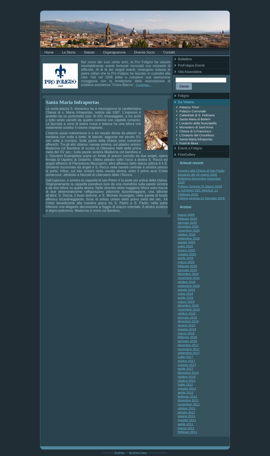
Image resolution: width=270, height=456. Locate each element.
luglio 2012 (185, 384)
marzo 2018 (186, 333)
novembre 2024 (189, 278)
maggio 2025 (187, 254)
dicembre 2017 (188, 345)
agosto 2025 (186, 242)
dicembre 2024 (188, 274)
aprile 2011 (185, 424)
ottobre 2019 (187, 313)
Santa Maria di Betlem (195, 119)
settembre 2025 (189, 238)
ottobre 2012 (187, 380)
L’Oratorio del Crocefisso (197, 135)
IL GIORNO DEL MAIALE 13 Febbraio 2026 (198, 192)
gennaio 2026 (187, 222)
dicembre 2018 (188, 321)
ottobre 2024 (187, 282)
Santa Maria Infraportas (72, 102)
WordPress (119, 453)
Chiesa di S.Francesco (195, 131)
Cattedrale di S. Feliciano (197, 115)
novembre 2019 (189, 309)
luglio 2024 (185, 293)
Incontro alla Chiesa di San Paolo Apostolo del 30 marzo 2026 (201, 172)
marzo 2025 (186, 262)
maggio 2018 (187, 329)
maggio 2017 (187, 365)
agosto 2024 (186, 289)
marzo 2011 (186, 428)
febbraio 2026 (187, 218)
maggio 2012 (187, 388)
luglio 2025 (185, 246)
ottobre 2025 (187, 234)
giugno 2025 (186, 250)
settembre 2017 (189, 353)
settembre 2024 (189, 286)
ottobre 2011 (187, 408)
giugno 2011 (186, 416)
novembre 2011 (189, 404)
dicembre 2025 (188, 226)
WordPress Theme (138, 453)
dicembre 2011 (188, 400)
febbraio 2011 (187, 432)
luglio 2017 (185, 357)
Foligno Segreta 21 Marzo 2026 (200, 186)
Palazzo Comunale (193, 111)
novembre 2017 (189, 349)
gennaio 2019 (187, 317)
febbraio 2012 (187, 396)
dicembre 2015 (188, 372)
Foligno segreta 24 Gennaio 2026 (201, 198)
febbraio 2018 (187, 337)
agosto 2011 (186, 412)
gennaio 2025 (187, 270)
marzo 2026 (186, 214)
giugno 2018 (186, 325)
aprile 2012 (185, 392)
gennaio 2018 (187, 341)
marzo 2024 (186, 301)
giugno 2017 (186, 361)
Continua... (143, 85)
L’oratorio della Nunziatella (198, 123)
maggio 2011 (187, 420)
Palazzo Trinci (189, 107)
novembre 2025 (189, 230)
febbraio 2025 (187, 266)
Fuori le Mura (189, 143)
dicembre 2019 (188, 305)
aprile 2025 (185, 258)
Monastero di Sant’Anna (196, 127)
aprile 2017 (185, 368)
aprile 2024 (185, 297)
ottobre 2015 (187, 376)
